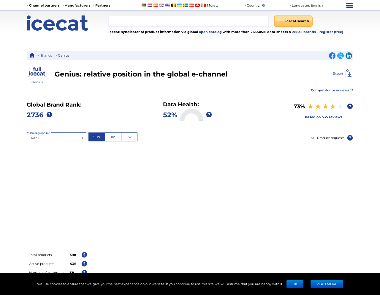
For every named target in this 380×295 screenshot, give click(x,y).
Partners (102, 5)
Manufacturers (77, 5)
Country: (252, 5)
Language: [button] (299, 5)
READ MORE (326, 283)
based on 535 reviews (323, 116)
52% (170, 114)
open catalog (210, 31)
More (213, 5)
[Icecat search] (293, 21)
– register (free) (330, 31)
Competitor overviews (332, 89)
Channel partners (44, 5)
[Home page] (67, 23)
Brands (46, 55)
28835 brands (304, 31)
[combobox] (188, 21)
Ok (294, 283)
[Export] (343, 73)
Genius (37, 82)
